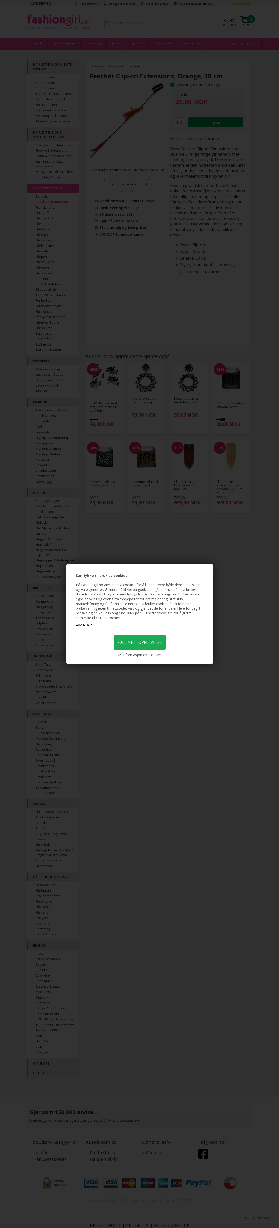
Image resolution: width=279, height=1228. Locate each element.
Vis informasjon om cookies (139, 654)
